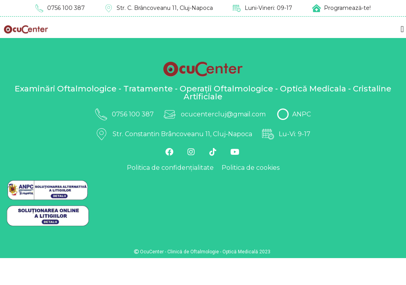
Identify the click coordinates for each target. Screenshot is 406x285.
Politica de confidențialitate (170, 167)
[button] (402, 29)
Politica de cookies (251, 167)
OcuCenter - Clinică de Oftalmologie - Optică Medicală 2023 (202, 252)
